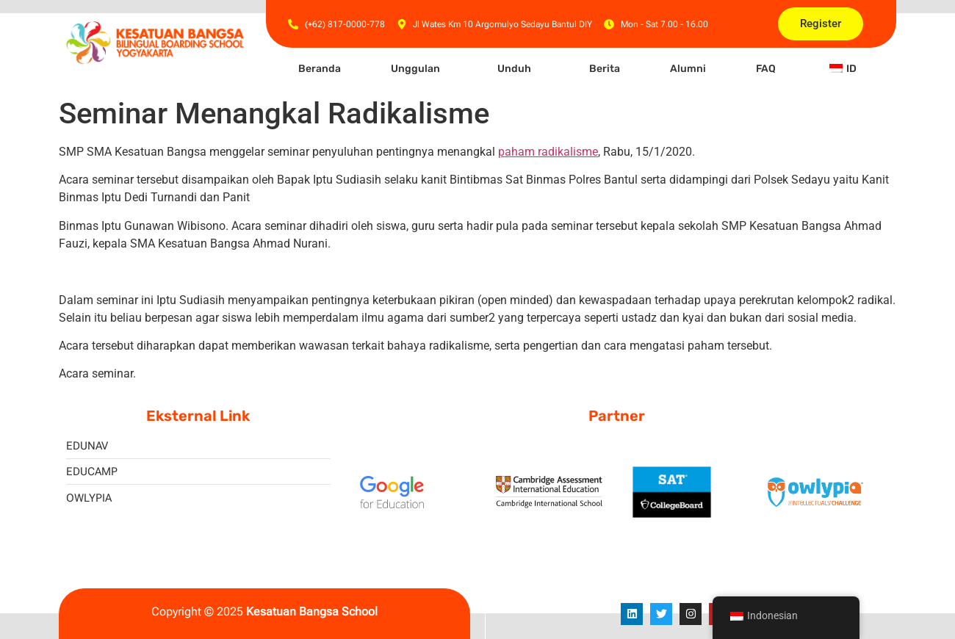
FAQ (766, 68)
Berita (604, 68)
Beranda (319, 68)
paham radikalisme (548, 152)
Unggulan (415, 68)
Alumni (688, 68)
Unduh (514, 68)
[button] (419, 69)
